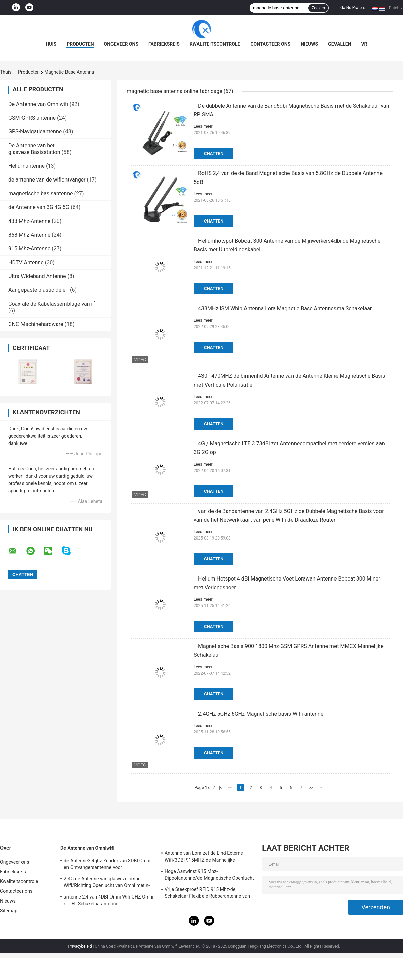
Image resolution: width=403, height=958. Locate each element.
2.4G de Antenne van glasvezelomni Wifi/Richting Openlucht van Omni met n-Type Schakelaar (107, 883)
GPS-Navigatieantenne (35, 131)
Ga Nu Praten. (352, 7)
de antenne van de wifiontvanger (47, 179)
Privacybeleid (80, 946)
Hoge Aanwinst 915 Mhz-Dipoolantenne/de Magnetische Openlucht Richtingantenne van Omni (209, 876)
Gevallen (339, 44)
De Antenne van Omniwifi (38, 104)
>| (321, 787)
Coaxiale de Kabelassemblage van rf (51, 304)
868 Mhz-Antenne (29, 235)
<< (230, 787)
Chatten (213, 153)
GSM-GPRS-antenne (32, 118)
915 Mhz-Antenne (29, 248)
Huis (51, 44)
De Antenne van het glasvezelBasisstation (34, 148)
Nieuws (309, 44)
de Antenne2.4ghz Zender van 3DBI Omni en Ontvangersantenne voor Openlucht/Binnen (107, 865)
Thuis (5, 72)
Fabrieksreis (164, 44)
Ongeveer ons (121, 44)
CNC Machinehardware (35, 324)
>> (311, 787)
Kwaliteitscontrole (215, 44)
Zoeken (318, 8)
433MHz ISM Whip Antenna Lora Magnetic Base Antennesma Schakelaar (285, 308)
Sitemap (8, 910)
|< (220, 787)
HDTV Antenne (26, 262)
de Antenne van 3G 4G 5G (38, 207)
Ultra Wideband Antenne (37, 276)
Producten (80, 44)
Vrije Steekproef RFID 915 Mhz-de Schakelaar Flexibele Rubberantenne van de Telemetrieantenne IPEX (207, 894)
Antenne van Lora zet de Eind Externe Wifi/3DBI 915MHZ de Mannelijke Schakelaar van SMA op (204, 857)
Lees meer (203, 126)
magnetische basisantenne (40, 193)
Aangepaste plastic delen (38, 290)
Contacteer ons (270, 44)
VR (364, 44)
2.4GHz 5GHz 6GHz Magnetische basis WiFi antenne (260, 714)
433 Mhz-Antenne (29, 221)
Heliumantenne (26, 166)
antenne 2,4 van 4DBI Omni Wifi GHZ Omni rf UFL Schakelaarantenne (108, 900)
